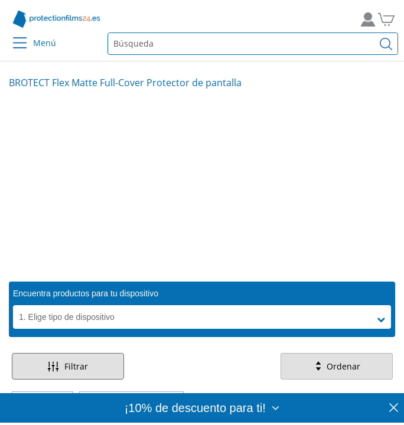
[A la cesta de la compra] (390, 19)
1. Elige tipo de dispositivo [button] (67, 317)
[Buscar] (386, 43)
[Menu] (12, 35)
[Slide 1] (202, 185)
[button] (384, 320)
